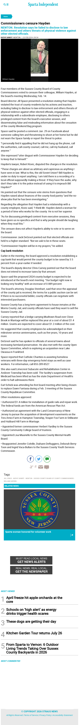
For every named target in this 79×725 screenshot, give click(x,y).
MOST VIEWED (8, 591)
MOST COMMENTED (10, 661)
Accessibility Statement (63, 715)
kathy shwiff (7, 37)
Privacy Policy (45, 715)
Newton (16, 37)
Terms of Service (31, 715)
